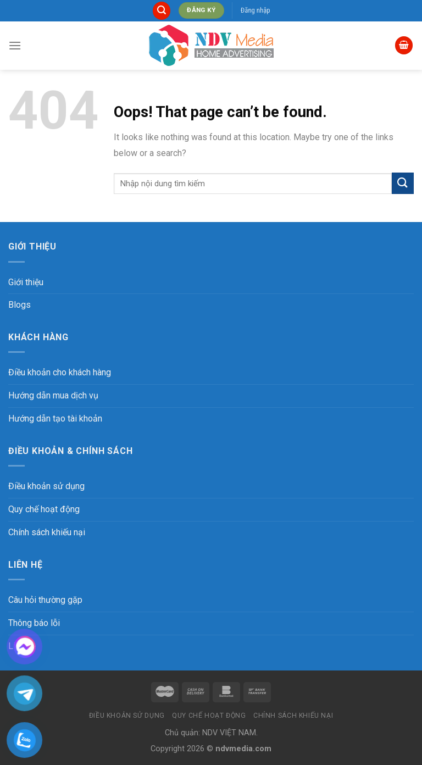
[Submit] (403, 183)
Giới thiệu (25, 282)
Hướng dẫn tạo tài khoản (55, 418)
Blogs (19, 305)
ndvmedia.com (243, 748)
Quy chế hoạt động (44, 509)
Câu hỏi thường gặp (45, 600)
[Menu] (14, 45)
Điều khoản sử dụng (46, 486)
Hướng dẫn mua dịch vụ (53, 395)
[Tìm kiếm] (161, 11)
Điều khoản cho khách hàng (59, 372)
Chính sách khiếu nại (46, 532)
